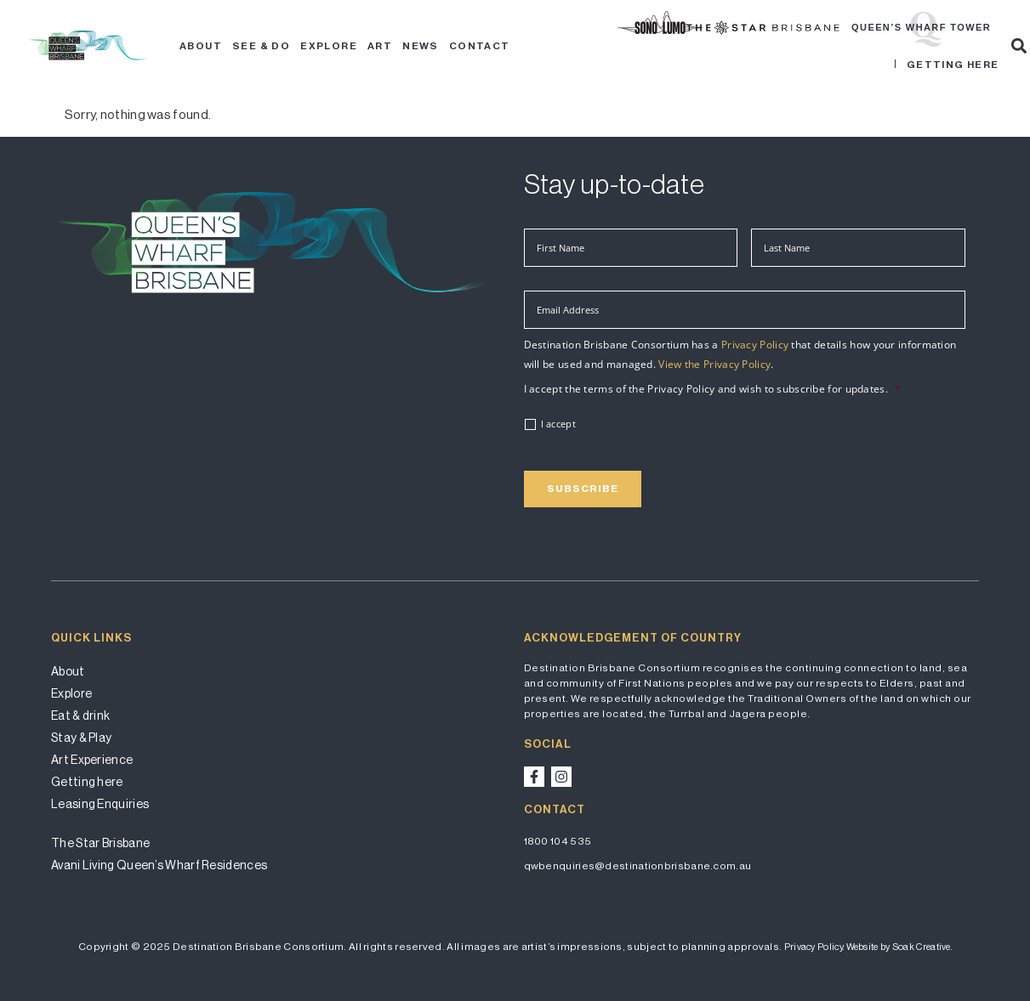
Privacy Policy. (814, 947)
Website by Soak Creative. (899, 947)
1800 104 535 (558, 841)
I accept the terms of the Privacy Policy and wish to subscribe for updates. (713, 389)
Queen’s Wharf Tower (921, 27)
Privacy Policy (754, 344)
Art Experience (92, 759)
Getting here (953, 65)
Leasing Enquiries (100, 804)
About (200, 46)
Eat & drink (80, 715)
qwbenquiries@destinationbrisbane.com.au (638, 866)
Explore (328, 46)
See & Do (261, 46)
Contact (479, 46)
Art (379, 46)
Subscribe (582, 489)
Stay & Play (81, 737)
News (420, 46)
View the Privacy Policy (714, 364)
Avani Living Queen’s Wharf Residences (159, 865)
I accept (558, 424)
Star (838, 27)
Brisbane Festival (696, 27)
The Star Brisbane (100, 843)
